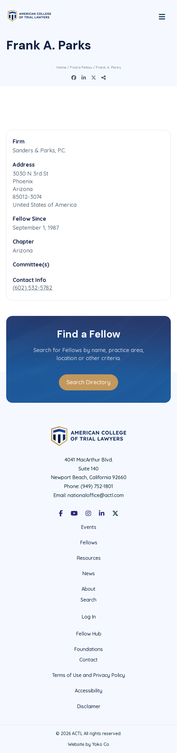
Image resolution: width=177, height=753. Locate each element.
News (88, 573)
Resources (89, 558)
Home (61, 67)
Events (88, 527)
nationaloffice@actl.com (96, 495)
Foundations (88, 649)
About (88, 589)
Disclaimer (88, 706)
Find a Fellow (81, 67)
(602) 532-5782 (32, 287)
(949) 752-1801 (97, 486)
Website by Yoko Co (88, 744)
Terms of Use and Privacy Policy (88, 675)
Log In (89, 617)
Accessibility (88, 690)
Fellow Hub (88, 634)
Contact (88, 660)
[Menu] (162, 15)
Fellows (88, 542)
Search (88, 600)
